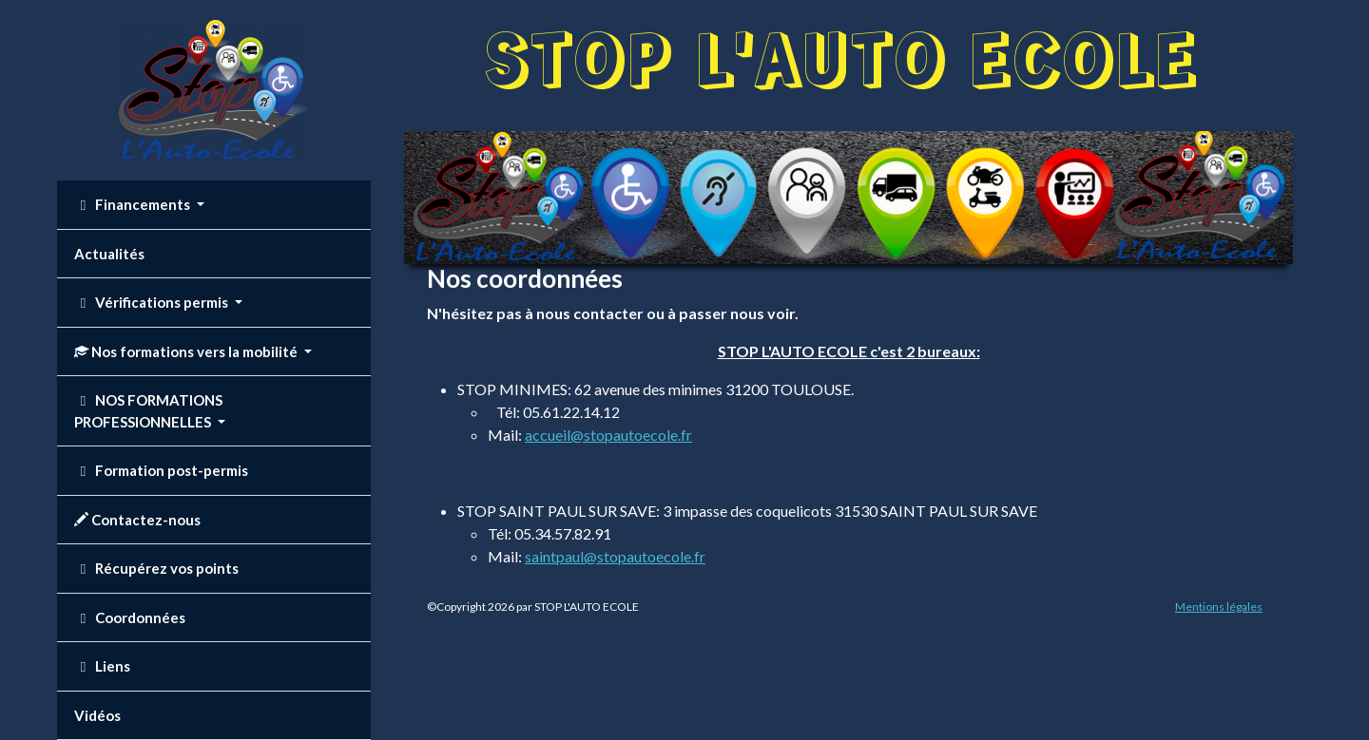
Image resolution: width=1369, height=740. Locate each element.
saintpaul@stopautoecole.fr (615, 556)
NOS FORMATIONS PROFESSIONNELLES (148, 410)
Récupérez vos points (156, 568)
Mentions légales (1219, 606)
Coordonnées (129, 617)
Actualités (109, 253)
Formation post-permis (161, 470)
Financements (133, 204)
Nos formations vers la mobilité (187, 351)
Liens (102, 665)
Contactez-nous (137, 519)
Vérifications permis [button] (152, 302)
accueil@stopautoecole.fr (608, 435)
